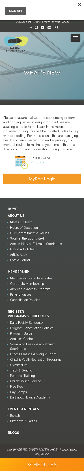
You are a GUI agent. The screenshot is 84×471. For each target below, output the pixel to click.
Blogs (13, 433)
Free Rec (16, 386)
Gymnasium (19, 365)
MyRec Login (60, 21)
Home (12, 209)
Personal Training (22, 376)
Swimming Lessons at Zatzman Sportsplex (32, 346)
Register (16, 311)
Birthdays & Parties (23, 421)
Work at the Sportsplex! (27, 238)
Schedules (42, 464)
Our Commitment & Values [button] (29, 233)
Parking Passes (20, 294)
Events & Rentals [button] (23, 409)
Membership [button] (18, 272)
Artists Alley (18, 254)
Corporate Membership (27, 283)
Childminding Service (25, 381)
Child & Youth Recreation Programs (35, 359)
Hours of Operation (24, 227)
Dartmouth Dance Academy (30, 397)
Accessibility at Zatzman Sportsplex (36, 244)
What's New (41, 21)
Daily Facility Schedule (26, 322)
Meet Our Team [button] (21, 222)
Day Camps (18, 392)
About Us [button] (16, 215)
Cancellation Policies (25, 300)
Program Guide (21, 333)
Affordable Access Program (30, 289)
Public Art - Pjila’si (22, 249)
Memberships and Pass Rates (31, 278)
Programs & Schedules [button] (28, 316)
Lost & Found (20, 260)
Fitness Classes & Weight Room (33, 354)
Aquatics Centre (21, 339)
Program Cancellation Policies (32, 328)
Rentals (15, 415)
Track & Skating (21, 370)
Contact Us (23, 21)
